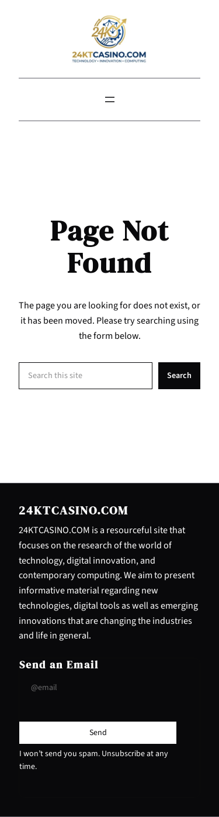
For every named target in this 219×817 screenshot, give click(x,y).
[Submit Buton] (98, 732)
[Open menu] (110, 99)
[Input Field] (98, 687)
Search (179, 375)
